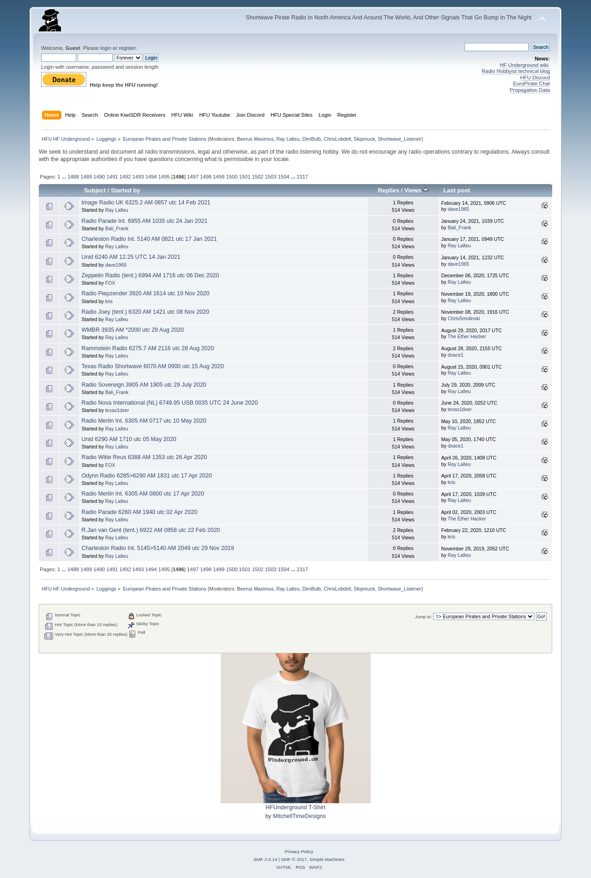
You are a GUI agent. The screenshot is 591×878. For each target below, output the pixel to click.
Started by (125, 190)
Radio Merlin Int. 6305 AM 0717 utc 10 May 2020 (143, 421)
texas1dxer (117, 410)
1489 (86, 176)
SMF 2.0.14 (265, 859)
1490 (99, 176)
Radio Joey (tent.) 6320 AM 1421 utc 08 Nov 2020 (145, 312)
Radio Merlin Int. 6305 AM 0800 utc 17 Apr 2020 (142, 493)
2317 (302, 176)
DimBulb (311, 139)
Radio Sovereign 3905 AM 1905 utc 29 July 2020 (143, 385)
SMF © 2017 (294, 859)
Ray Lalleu (287, 139)
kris (109, 301)
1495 (164, 176)
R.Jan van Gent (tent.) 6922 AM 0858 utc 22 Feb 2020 (150, 530)
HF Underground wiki (524, 65)
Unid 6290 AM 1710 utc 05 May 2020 (128, 439)
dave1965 (459, 209)
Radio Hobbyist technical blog (516, 71)
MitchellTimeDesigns (299, 816)
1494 (151, 176)
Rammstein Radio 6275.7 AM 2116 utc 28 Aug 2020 (147, 348)
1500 (231, 176)
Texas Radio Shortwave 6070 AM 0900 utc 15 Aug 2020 (152, 366)
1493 (138, 176)
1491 (112, 176)
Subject (95, 190)
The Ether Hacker (466, 336)
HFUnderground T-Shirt (295, 807)
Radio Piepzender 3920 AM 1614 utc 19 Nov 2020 (145, 293)
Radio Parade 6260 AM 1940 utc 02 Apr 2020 (139, 512)
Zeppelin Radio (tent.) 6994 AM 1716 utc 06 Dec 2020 (150, 275)
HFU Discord (535, 77)
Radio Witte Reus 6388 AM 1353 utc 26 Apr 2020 (144, 457)
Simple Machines (326, 859)
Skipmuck (364, 139)
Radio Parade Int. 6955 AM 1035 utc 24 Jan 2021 (144, 221)
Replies (388, 190)
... (64, 176)
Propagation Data (530, 90)
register (127, 48)
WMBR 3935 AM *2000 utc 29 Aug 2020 (132, 330)
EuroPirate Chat (531, 83)
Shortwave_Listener (399, 139)
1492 (125, 176)
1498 (205, 176)
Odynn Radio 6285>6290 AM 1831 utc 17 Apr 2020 (146, 475)
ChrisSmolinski (464, 318)
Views (416, 190)
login (105, 48)
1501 (245, 176)
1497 (193, 176)
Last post (456, 190)
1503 (271, 176)
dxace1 (456, 355)
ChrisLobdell (337, 139)
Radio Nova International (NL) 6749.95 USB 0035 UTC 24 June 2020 (169, 403)
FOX (110, 283)
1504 (283, 176)
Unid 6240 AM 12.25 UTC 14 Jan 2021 (130, 257)
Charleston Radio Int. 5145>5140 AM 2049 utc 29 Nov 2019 (157, 548)
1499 (218, 176)
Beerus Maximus (255, 139)
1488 (73, 176)
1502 (258, 176)
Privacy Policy (298, 851)
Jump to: (423, 616)
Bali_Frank (117, 228)
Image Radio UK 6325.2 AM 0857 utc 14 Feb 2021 (145, 202)
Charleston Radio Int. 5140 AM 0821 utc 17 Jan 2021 (149, 239)
